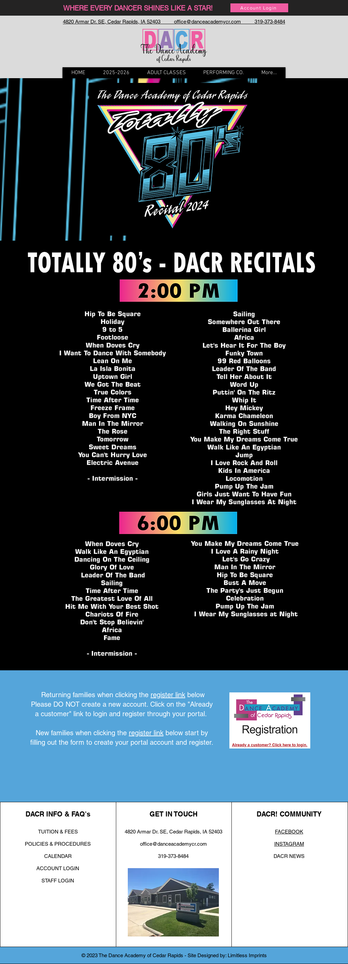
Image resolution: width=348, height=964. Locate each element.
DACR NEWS (289, 856)
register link (168, 695)
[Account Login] (259, 7)
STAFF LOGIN (57, 880)
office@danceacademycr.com (173, 844)
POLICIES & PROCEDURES (58, 844)
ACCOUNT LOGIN (57, 868)
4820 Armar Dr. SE (146, 831)
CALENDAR (58, 856)
